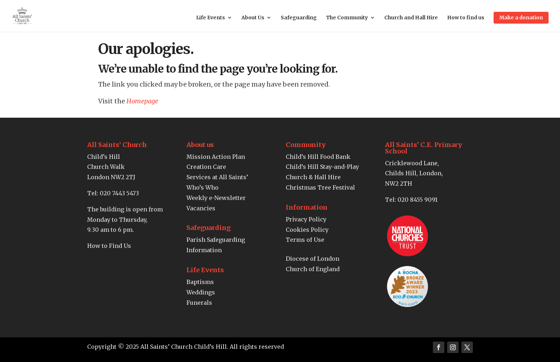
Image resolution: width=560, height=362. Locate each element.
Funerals (199, 302)
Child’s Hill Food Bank (318, 156)
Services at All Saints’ (217, 177)
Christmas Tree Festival (320, 187)
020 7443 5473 (119, 193)
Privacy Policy (306, 219)
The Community (347, 18)
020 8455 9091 (418, 199)
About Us (252, 18)
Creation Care (206, 166)
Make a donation (521, 17)
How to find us (465, 18)
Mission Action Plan (215, 156)
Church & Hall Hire (313, 177)
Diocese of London (312, 258)
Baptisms (200, 281)
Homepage (142, 101)
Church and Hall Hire (411, 18)
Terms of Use (305, 239)
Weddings (200, 292)
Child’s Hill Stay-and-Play (322, 166)
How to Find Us (109, 245)
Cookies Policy (307, 229)
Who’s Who (202, 187)
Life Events (210, 18)
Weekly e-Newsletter (216, 197)
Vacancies (200, 208)
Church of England (313, 269)
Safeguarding (299, 18)
